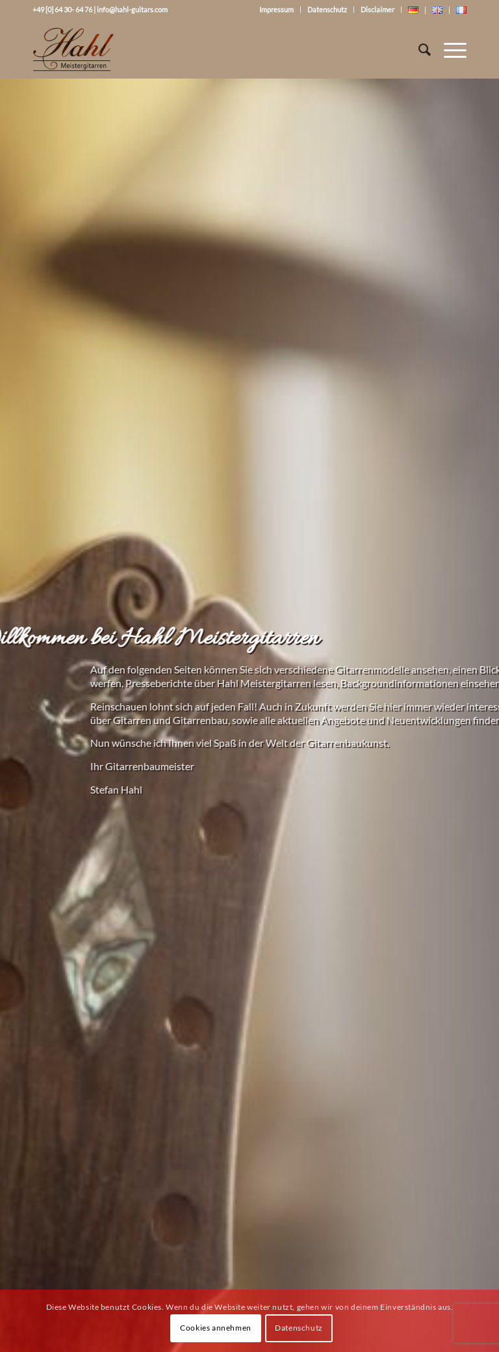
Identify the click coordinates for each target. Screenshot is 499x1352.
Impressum (276, 9)
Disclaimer (377, 9)
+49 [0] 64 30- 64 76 (62, 9)
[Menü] (449, 49)
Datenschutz (327, 9)
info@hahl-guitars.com (132, 9)
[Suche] (418, 49)
